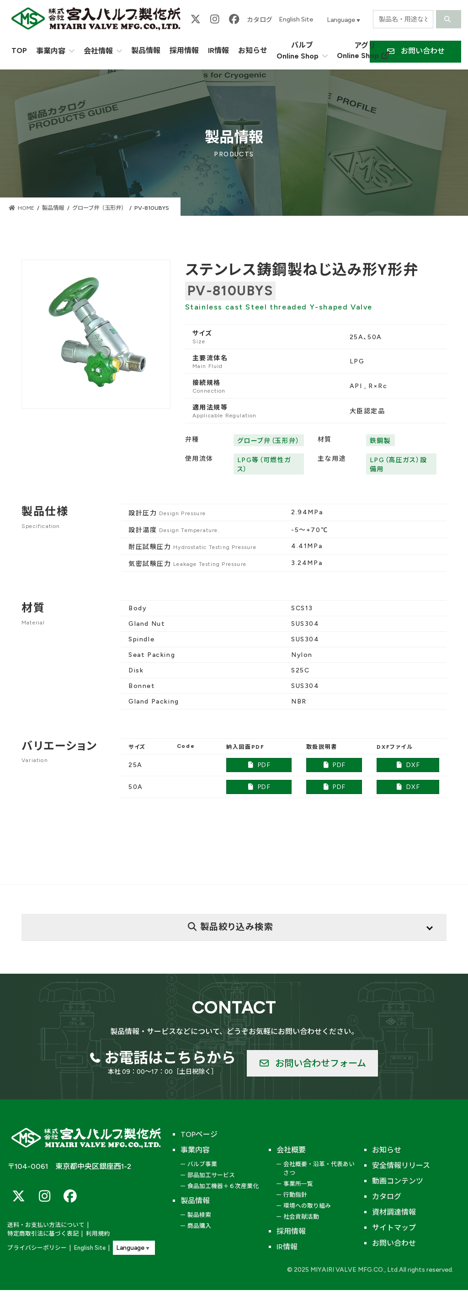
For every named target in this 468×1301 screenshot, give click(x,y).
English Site (296, 19)
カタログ (259, 20)
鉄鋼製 (380, 441)
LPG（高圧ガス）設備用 (398, 464)
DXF (408, 765)
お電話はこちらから (170, 1057)
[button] (312, 1063)
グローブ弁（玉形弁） (268, 441)
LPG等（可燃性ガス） (264, 464)
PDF (259, 765)
